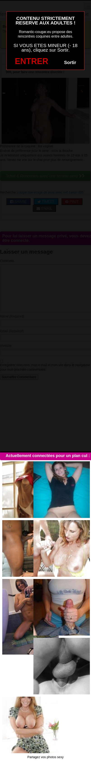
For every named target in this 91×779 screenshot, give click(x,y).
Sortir (70, 62)
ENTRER (31, 61)
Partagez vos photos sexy (45, 757)
